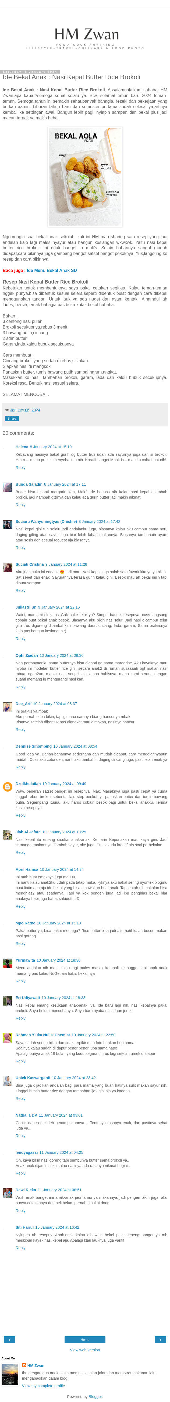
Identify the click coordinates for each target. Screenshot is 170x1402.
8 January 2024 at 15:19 (51, 447)
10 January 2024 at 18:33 (63, 998)
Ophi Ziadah (27, 655)
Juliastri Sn (26, 607)
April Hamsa (27, 869)
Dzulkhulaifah (28, 784)
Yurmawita (25, 960)
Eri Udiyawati (28, 998)
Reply (21, 467)
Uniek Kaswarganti (33, 1078)
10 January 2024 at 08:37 (55, 704)
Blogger (95, 1396)
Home (85, 1340)
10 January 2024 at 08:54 (75, 746)
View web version (85, 1350)
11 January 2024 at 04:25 (61, 1152)
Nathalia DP (26, 1115)
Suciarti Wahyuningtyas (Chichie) (46, 521)
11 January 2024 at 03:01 (61, 1115)
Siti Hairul (25, 1227)
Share (12, 418)
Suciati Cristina (30, 564)
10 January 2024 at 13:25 (64, 832)
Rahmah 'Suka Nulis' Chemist (43, 1035)
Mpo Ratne (26, 923)
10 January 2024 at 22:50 (93, 1035)
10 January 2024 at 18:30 (58, 960)
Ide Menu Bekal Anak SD (52, 270)
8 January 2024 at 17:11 (65, 484)
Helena (22, 447)
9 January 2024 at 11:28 (66, 564)
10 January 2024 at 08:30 (61, 655)
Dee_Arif (23, 704)
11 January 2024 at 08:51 (60, 1190)
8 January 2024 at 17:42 (99, 521)
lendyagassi (27, 1152)
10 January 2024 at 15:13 (59, 923)
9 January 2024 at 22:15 (59, 607)
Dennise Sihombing (34, 746)
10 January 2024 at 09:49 (64, 784)
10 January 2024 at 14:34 (62, 869)
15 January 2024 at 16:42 (57, 1227)
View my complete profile (43, 1386)
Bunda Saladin (29, 484)
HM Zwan (35, 1365)
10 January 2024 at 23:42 (74, 1078)
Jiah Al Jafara (28, 832)
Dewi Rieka (26, 1190)
